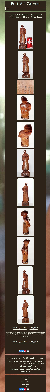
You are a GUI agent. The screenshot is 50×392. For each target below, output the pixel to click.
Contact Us (25, 379)
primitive (24, 371)
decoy (21, 361)
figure (42, 363)
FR (27, 386)
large (24, 361)
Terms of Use (25, 384)
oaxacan (16, 361)
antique (37, 369)
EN (24, 386)
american (19, 363)
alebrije (29, 363)
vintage (23, 366)
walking (35, 366)
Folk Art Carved (25, 377)
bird (35, 361)
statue (10, 366)
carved (14, 358)
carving (29, 369)
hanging (40, 366)
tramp (14, 367)
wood (25, 358)
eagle (18, 366)
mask (20, 358)
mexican (30, 361)
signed (36, 363)
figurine (8, 363)
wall (10, 361)
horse (38, 358)
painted (22, 369)
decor (24, 363)
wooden (33, 358)
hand (40, 361)
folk (30, 366)
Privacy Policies (25, 381)
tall (29, 371)
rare (15, 363)
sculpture (14, 369)
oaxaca (42, 358)
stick (8, 358)
